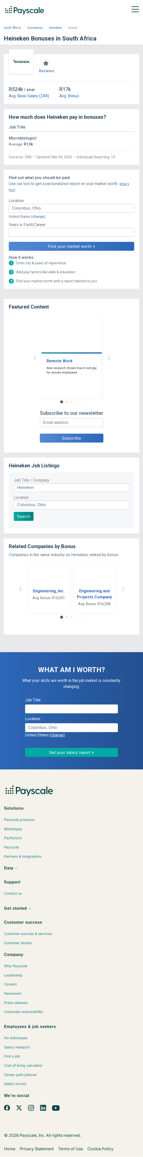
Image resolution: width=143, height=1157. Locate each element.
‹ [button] (34, 357)
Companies (35, 28)
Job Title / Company (31, 480)
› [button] (108, 357)
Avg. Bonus (69, 96)
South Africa (12, 28)
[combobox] (71, 208)
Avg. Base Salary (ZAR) (29, 96)
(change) (38, 217)
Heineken (55, 28)
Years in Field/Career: (27, 224)
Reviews (46, 71)
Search (23, 516)
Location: (17, 200)
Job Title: (33, 700)
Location (21, 497)
